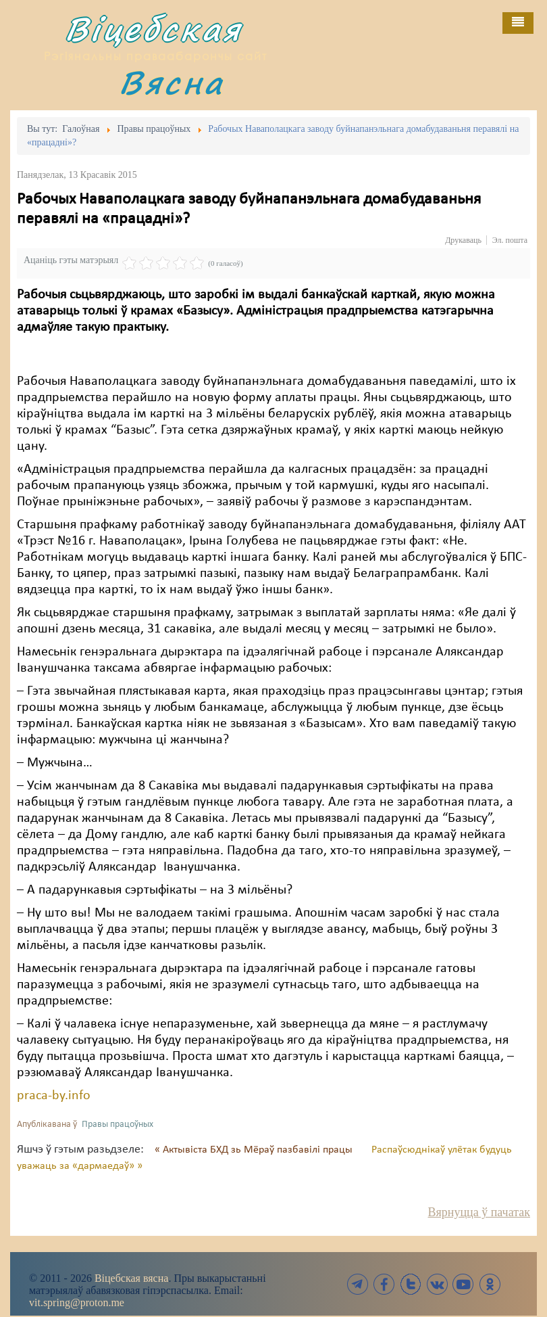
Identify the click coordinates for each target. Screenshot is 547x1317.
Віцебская (153, 28)
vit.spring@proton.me (76, 1302)
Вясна (171, 82)
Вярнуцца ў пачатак (479, 1212)
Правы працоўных (117, 1124)
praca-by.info (53, 1096)
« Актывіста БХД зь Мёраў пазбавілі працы (255, 1150)
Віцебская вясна (131, 1278)
